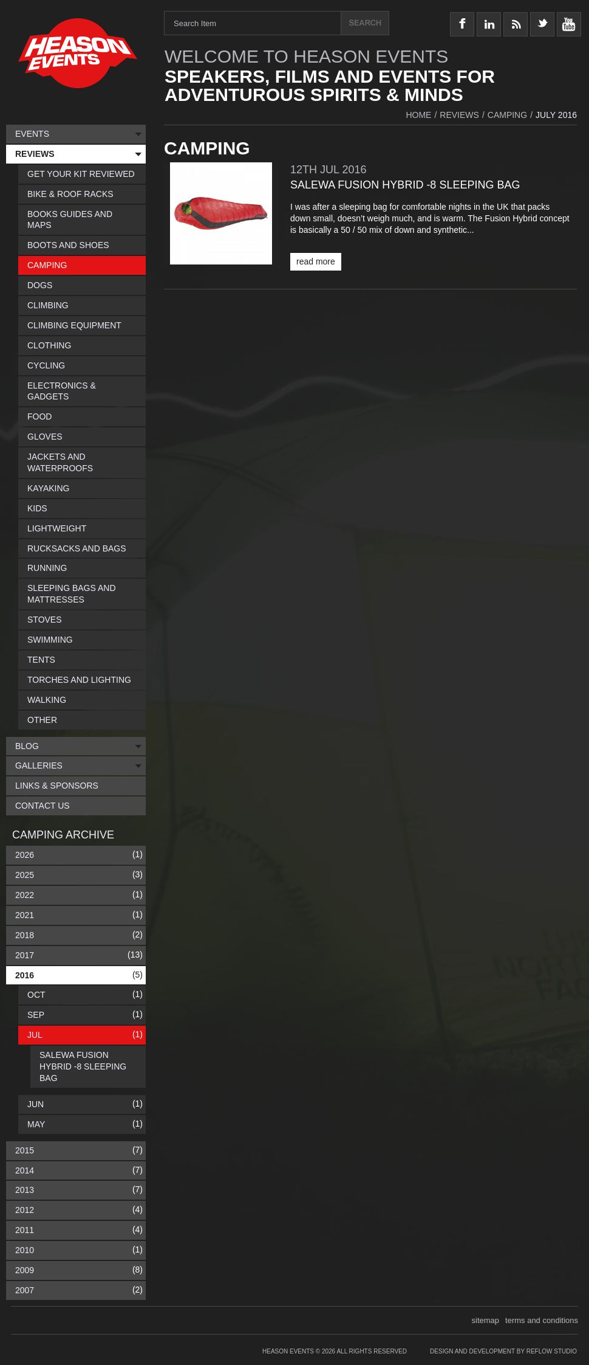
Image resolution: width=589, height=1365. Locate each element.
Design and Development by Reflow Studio (503, 1351)
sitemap (486, 1320)
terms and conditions (541, 1320)
